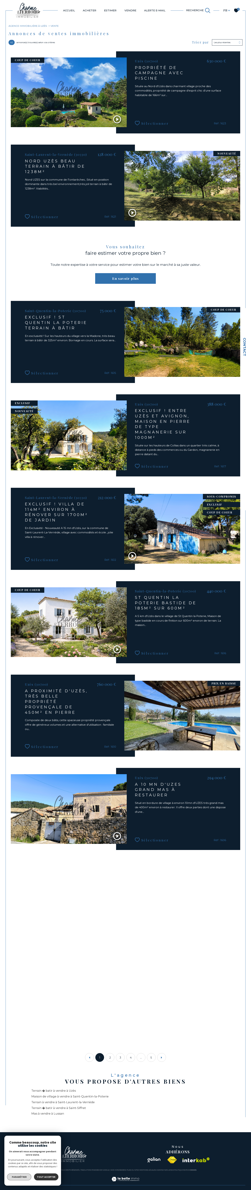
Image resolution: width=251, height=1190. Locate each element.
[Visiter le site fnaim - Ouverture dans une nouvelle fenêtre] (172, 1159)
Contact (244, 347)
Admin (160, 1170)
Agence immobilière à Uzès (28, 25)
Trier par (200, 42)
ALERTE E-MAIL (154, 10)
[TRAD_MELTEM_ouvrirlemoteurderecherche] (198, 10)
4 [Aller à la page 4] (131, 1057)
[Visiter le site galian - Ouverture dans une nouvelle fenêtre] (154, 1160)
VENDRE (130, 10)
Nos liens (168, 1170)
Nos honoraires (118, 1170)
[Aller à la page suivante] (161, 1057)
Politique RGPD (181, 1170)
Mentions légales (147, 1170)
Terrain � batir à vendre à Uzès (53, 1090)
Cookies (192, 1170)
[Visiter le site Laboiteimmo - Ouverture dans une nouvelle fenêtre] (125, 1183)
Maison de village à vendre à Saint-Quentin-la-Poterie (70, 1096)
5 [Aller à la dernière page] (151, 1057)
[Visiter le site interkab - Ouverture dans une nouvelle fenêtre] (196, 1160)
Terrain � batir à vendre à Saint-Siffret (58, 1108)
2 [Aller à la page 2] (110, 1057)
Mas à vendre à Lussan (47, 1113)
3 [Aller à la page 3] (120, 1057)
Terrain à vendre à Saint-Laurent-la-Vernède (63, 1102)
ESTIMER (110, 10)
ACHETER (89, 10)
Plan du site (132, 1170)
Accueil (69, 10)
